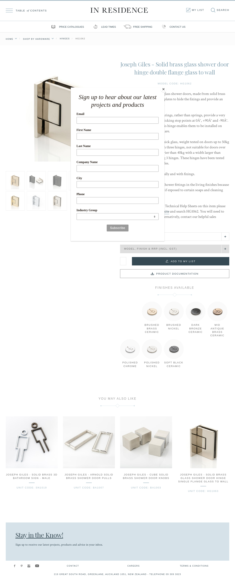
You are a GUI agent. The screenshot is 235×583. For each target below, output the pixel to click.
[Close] (163, 88)
